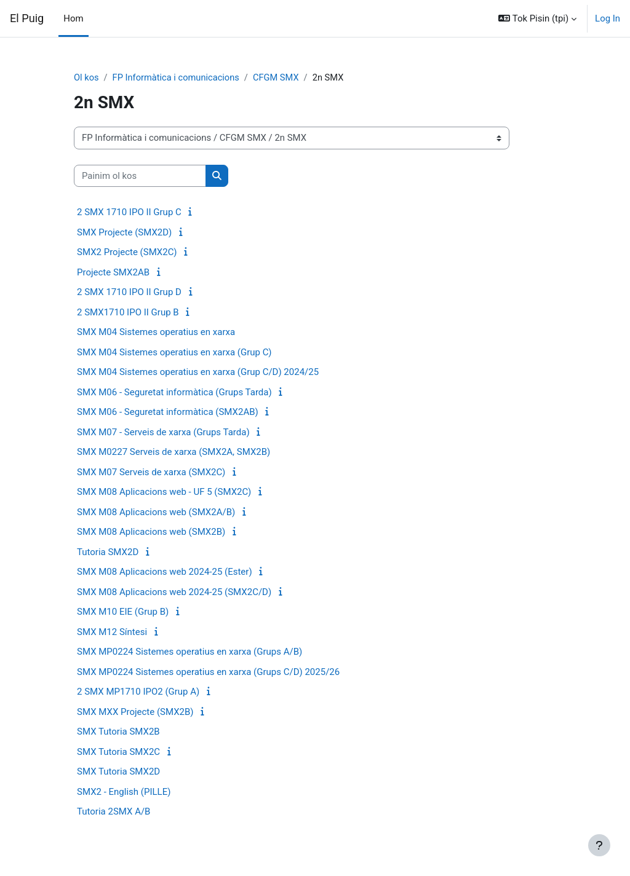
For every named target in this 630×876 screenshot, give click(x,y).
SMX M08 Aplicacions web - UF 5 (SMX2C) (164, 492)
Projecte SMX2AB (113, 272)
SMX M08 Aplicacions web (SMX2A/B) (156, 512)
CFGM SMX (279, 78)
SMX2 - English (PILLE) (123, 791)
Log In (607, 18)
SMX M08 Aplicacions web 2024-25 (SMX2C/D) (174, 592)
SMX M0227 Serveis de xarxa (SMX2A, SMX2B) (173, 452)
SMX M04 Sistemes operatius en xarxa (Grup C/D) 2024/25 (198, 372)
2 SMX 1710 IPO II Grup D (129, 292)
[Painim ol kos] (140, 176)
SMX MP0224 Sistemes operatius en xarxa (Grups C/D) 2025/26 (208, 671)
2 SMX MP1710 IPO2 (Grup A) (138, 692)
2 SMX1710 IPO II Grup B (128, 312)
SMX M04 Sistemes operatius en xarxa (156, 332)
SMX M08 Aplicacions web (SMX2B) (151, 532)
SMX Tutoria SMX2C (118, 751)
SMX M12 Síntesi (112, 631)
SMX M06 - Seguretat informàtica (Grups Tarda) (174, 392)
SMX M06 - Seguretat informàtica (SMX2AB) (167, 412)
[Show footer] (599, 845)
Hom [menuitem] (73, 18)
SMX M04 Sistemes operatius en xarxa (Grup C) (174, 352)
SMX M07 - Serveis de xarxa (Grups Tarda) (163, 432)
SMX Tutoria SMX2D (118, 772)
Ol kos (86, 78)
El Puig (27, 18)
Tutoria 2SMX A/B (113, 812)
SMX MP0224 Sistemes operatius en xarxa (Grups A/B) (189, 652)
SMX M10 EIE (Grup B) (123, 612)
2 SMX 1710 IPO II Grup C (129, 212)
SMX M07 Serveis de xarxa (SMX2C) (151, 472)
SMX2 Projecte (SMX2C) (127, 252)
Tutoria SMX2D (107, 552)
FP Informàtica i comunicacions (177, 78)
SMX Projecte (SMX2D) (124, 232)
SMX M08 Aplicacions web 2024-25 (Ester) (164, 572)
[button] (537, 18)
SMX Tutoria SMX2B (118, 732)
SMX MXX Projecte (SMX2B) (135, 711)
